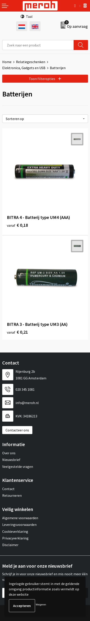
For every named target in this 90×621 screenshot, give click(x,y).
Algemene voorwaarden (20, 518)
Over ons (9, 453)
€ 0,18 (17, 225)
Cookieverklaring (15, 531)
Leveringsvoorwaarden (19, 524)
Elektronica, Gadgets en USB (23, 68)
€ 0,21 (17, 332)
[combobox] (38, 45)
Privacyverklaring (15, 538)
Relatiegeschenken (30, 62)
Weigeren (41, 604)
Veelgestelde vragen (17, 466)
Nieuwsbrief (11, 459)
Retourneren (12, 495)
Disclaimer (10, 545)
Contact (8, 489)
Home (7, 62)
